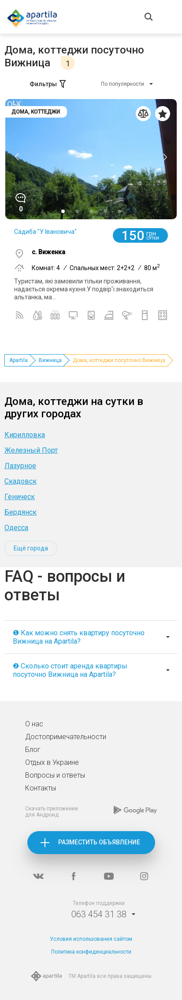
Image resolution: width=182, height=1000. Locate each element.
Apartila (18, 360)
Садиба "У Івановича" (45, 231)
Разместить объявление (99, 842)
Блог (33, 749)
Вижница (50, 360)
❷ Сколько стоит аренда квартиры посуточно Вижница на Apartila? (70, 670)
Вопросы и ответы (55, 775)
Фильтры (48, 84)
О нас (34, 724)
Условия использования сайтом (91, 939)
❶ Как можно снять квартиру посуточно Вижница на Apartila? (79, 637)
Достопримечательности (65, 737)
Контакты (40, 788)
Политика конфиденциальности (91, 952)
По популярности (122, 84)
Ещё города (31, 548)
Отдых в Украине (52, 762)
